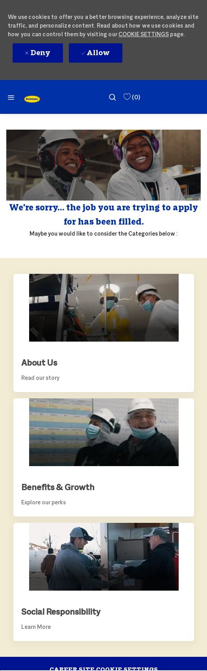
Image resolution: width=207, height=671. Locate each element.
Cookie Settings (143, 34)
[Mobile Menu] (11, 97)
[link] (32, 99)
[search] (112, 97)
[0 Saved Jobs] (131, 97)
